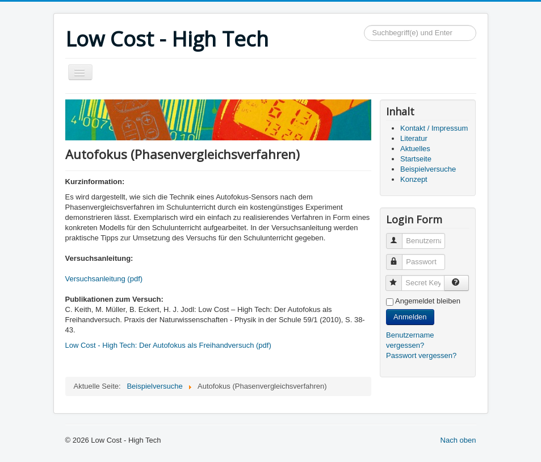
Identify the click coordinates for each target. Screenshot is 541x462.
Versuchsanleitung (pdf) (104, 278)
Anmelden (410, 317)
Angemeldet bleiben (427, 301)
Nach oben (458, 440)
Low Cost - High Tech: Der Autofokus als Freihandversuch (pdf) (168, 345)
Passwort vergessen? (421, 355)
